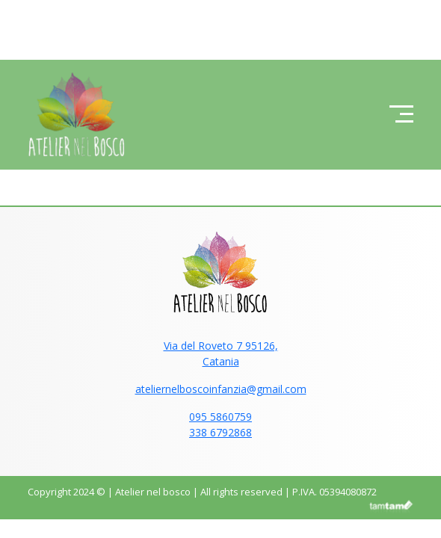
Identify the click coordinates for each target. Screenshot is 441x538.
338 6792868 (220, 432)
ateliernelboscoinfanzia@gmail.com (220, 389)
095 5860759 (220, 416)
